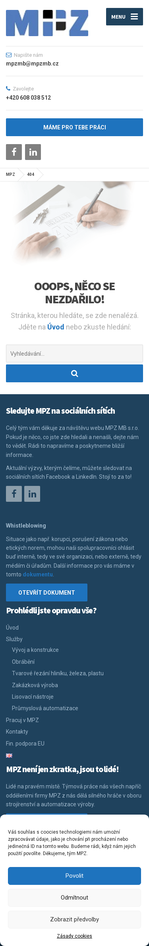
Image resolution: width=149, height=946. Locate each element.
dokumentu (38, 574)
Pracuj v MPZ (22, 720)
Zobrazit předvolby (74, 919)
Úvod (56, 327)
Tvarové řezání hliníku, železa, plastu (58, 673)
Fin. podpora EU (25, 743)
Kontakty (17, 731)
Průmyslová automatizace (45, 708)
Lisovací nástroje (33, 697)
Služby (14, 639)
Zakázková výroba (35, 685)
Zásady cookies (74, 936)
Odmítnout (74, 897)
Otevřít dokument (46, 593)
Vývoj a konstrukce (35, 650)
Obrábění (23, 662)
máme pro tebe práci (74, 127)
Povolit (74, 875)
